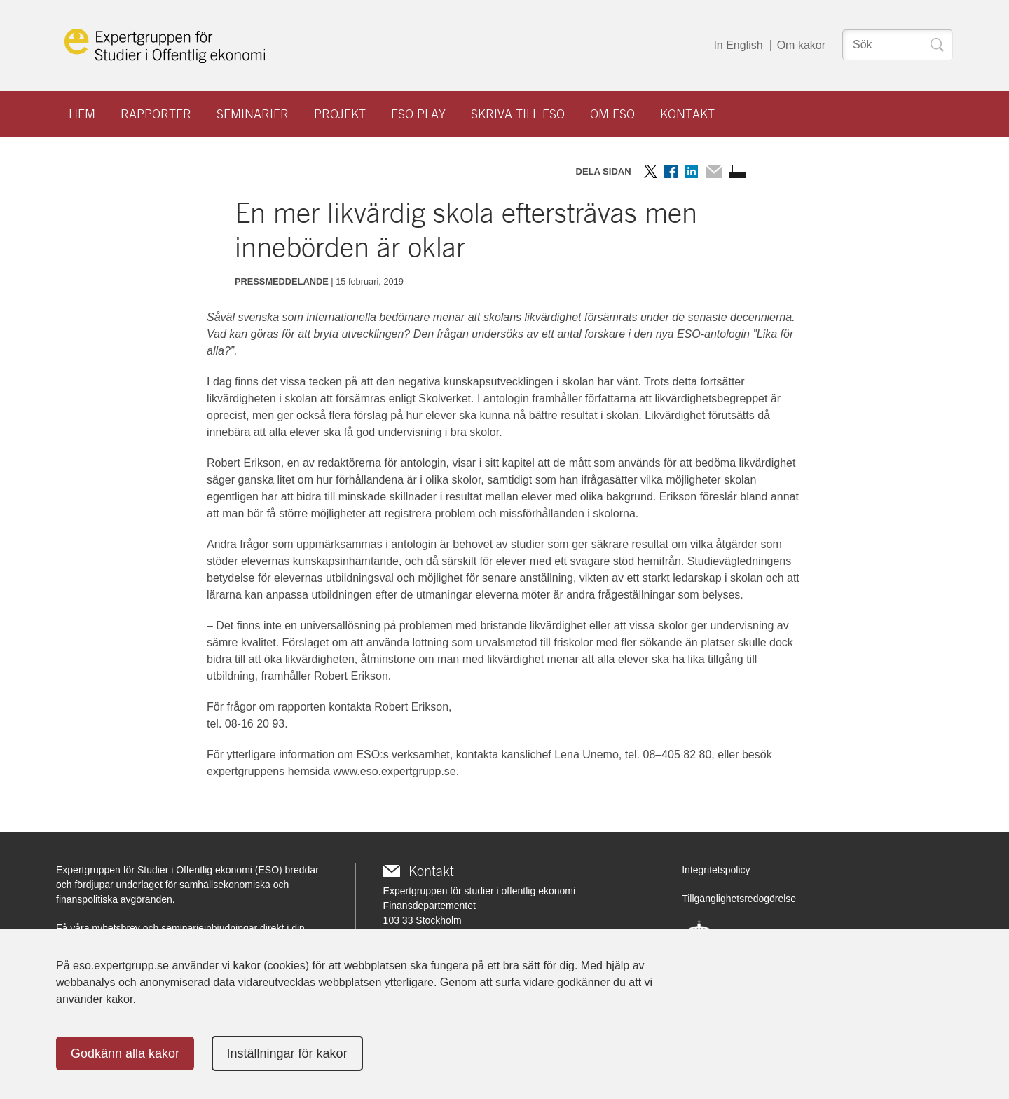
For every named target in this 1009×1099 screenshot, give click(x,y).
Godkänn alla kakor (125, 1053)
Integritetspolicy (716, 869)
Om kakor (801, 45)
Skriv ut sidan (737, 171)
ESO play (418, 114)
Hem (82, 114)
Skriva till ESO (518, 114)
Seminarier (253, 114)
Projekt (340, 114)
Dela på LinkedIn (691, 171)
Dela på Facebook (671, 171)
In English (737, 45)
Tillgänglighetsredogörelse (739, 898)
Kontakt (687, 114)
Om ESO (612, 114)
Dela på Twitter (650, 171)
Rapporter (156, 114)
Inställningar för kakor (287, 1053)
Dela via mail (713, 171)
